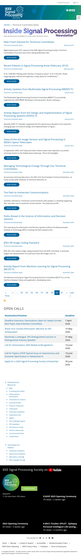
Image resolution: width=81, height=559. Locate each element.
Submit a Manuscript (16, 430)
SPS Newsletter (14, 424)
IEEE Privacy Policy (29, 546)
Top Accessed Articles (16, 433)
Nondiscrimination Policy (58, 543)
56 (37, 292)
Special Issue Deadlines (17, 454)
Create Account (63, 2)
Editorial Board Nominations (14, 395)
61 (62, 292)
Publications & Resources (13, 383)
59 (52, 292)
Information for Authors (17, 400)
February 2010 (69, 45)
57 (42, 292)
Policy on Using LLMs (16, 406)
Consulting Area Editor (17, 391)
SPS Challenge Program (17, 421)
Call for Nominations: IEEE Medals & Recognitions (29, 345)
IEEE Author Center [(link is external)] (16, 457)
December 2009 (68, 172)
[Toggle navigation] (78, 17)
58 (47, 292)
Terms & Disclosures (59, 546)
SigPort (11, 418)
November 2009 (68, 222)
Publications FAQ (15, 415)
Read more (11, 57)
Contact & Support (26, 543)
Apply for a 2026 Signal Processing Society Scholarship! (31, 361)
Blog (10, 388)
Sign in (75, 2)
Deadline (70, 315)
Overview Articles (15, 403)
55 (32, 292)
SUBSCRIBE (29, 488)
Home (7, 24)
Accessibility (41, 543)
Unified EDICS (14, 436)
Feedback (44, 546)
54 (27, 292)
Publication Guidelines (17, 412)
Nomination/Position (16, 315)
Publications (13, 409)
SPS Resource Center (16, 427)
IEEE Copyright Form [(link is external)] (17, 460)
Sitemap (13, 543)
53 (21, 292)
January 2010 (69, 93)
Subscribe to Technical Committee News (4, 301)
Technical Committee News (13, 45)
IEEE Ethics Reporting (10, 546)
